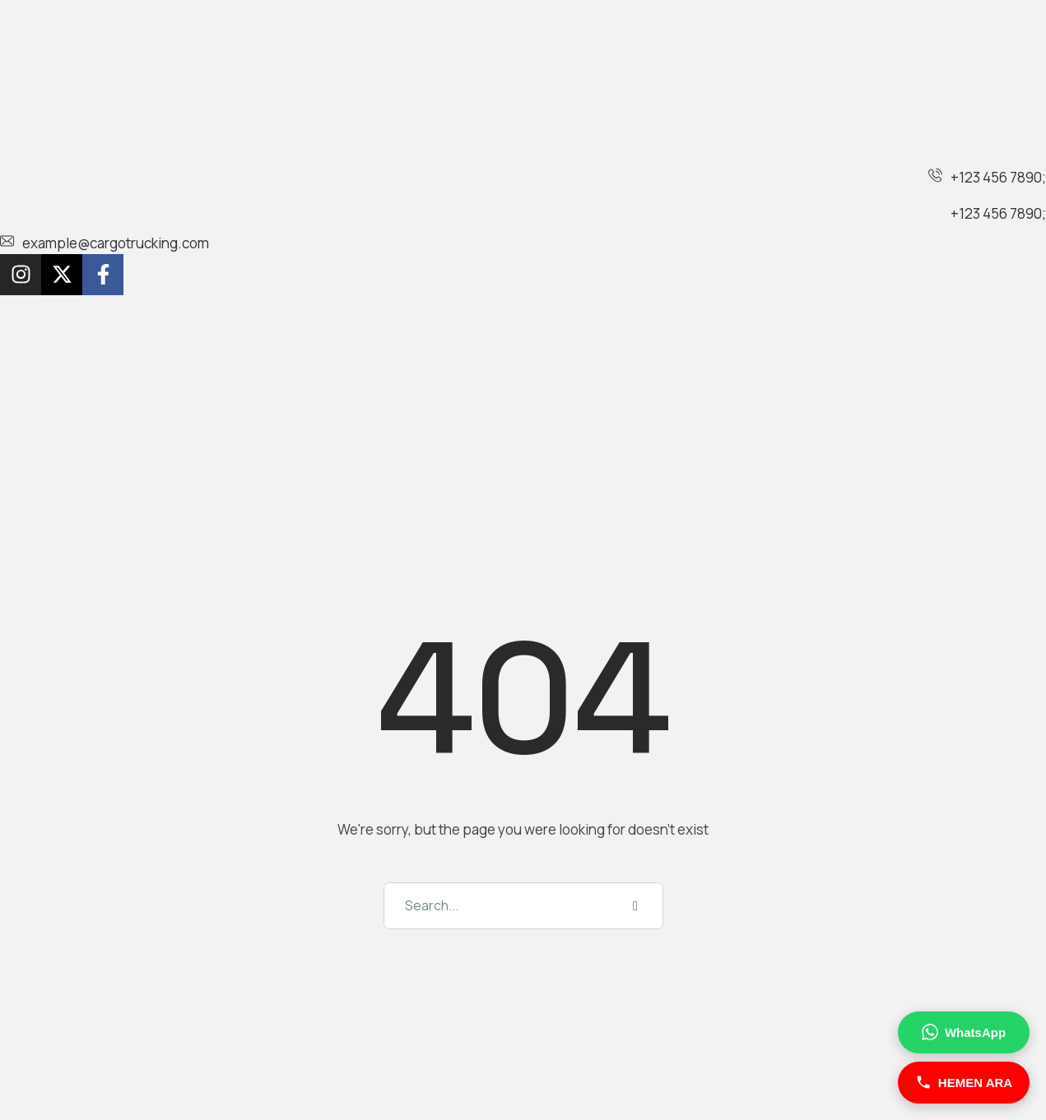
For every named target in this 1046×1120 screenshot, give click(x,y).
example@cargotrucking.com (115, 243)
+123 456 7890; (998, 177)
